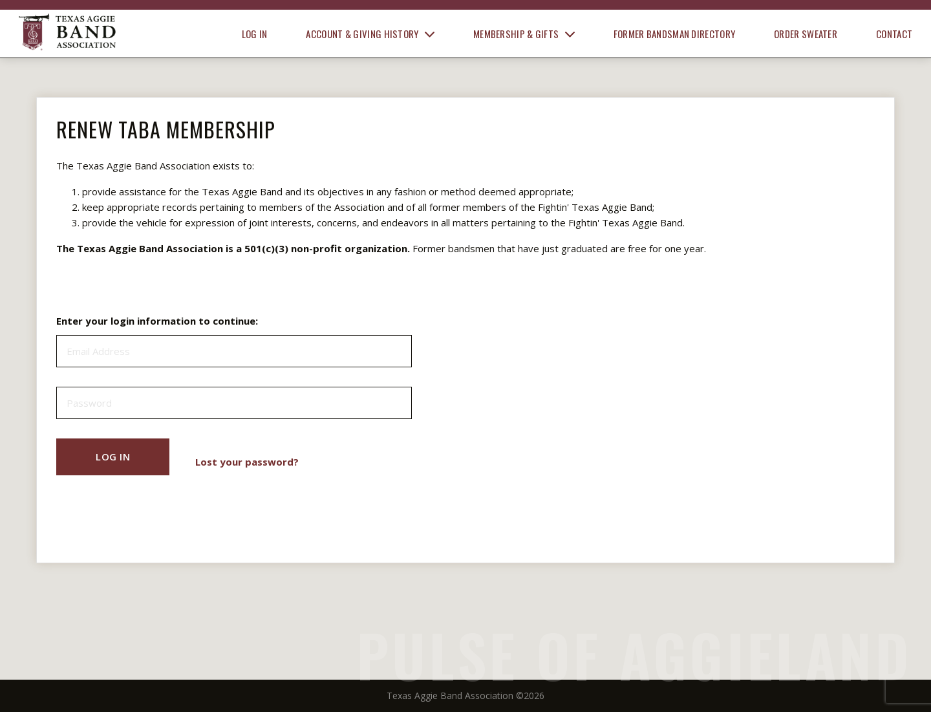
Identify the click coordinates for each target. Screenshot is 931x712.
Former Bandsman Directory (675, 34)
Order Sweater (805, 34)
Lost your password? (247, 461)
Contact (894, 34)
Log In (255, 34)
